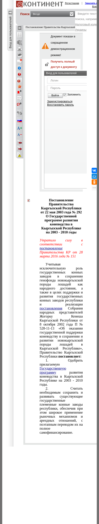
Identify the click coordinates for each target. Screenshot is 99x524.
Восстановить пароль (60, 104)
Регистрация (72, 3)
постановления (51, 308)
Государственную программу (53, 370)
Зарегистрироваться (59, 101)
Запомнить (74, 94)
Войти (55, 95)
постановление (51, 248)
